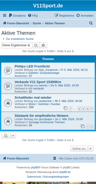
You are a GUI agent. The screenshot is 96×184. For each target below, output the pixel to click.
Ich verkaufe (36, 88)
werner (43, 85)
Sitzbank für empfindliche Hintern (41, 116)
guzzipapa (45, 119)
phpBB (35, 167)
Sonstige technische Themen (46, 122)
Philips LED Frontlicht (32, 66)
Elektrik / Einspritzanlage (43, 72)
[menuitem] (17, 16)
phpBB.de (65, 172)
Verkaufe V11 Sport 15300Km (38, 82)
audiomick (45, 100)
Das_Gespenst (48, 69)
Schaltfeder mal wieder (33, 97)
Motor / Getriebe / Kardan (44, 104)
